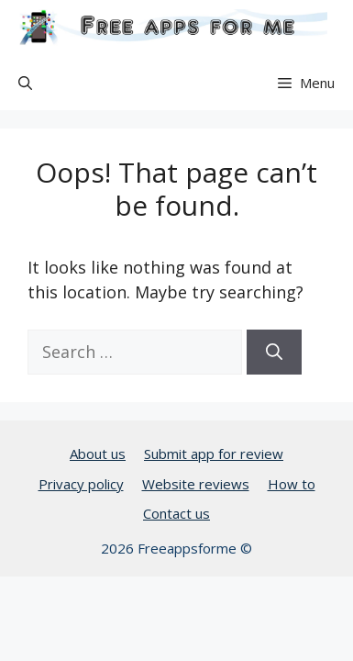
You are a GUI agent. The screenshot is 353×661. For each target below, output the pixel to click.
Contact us (176, 513)
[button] (25, 82)
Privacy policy (81, 484)
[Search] (274, 352)
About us (98, 453)
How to (291, 484)
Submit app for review (213, 453)
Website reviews (195, 484)
